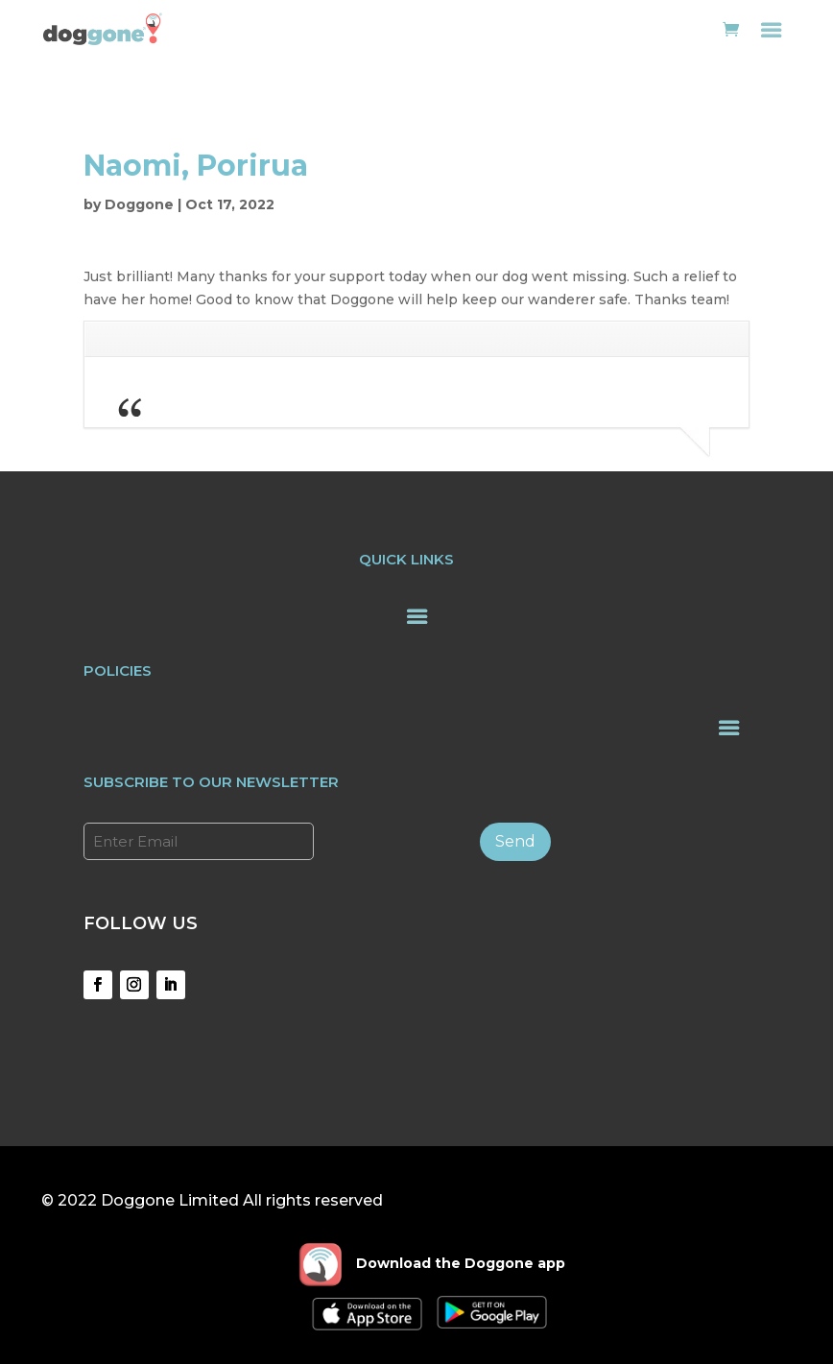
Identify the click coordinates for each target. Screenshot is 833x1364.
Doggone (139, 204)
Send (515, 841)
